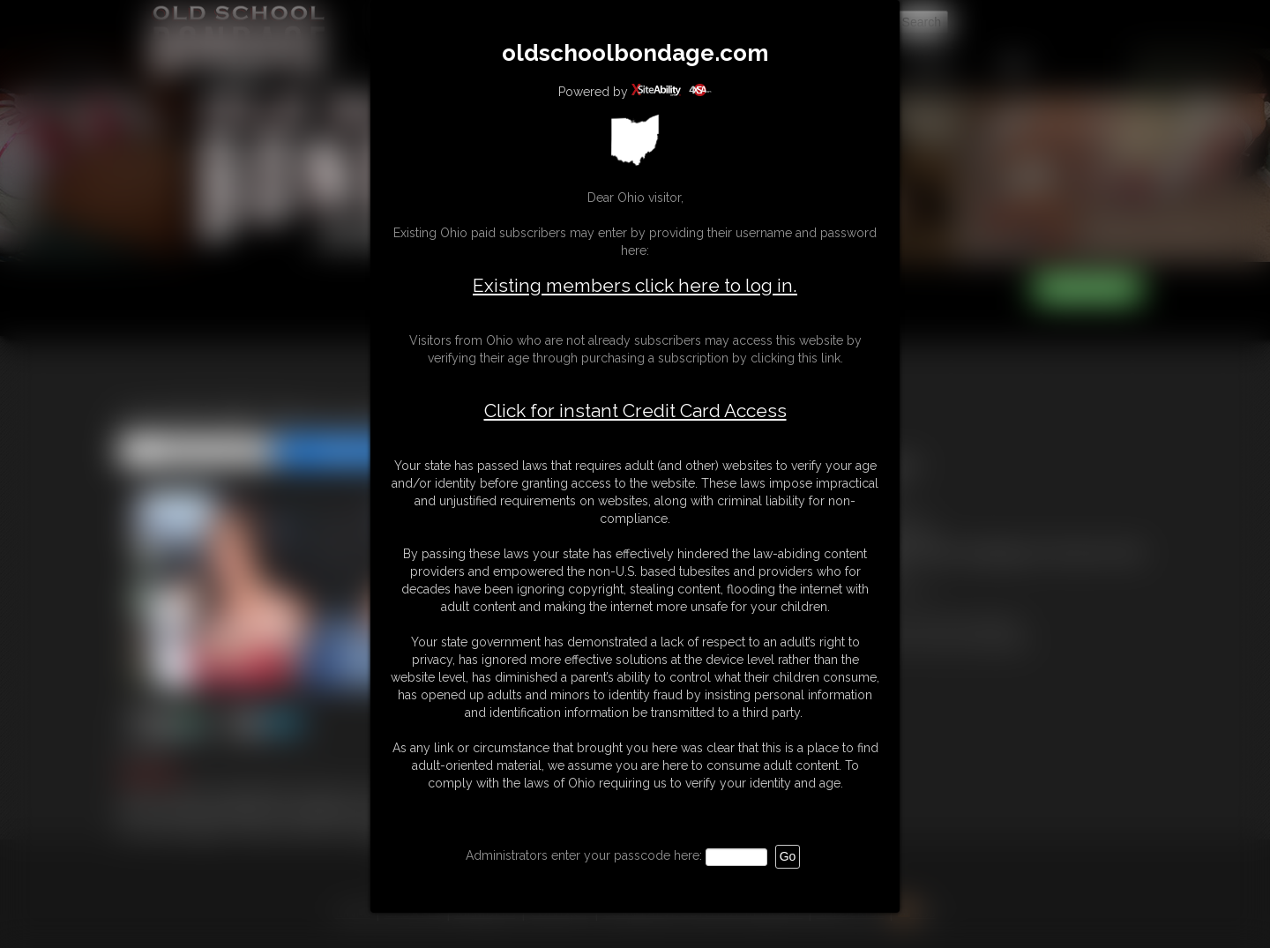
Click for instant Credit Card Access (635, 411)
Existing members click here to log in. (635, 285)
